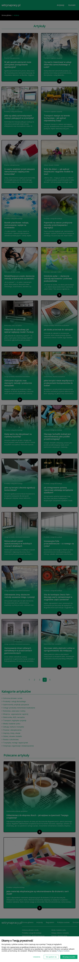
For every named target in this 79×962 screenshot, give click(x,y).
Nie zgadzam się (51, 957)
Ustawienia (36, 957)
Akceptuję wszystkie (68, 957)
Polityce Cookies (63, 951)
